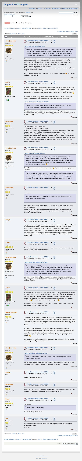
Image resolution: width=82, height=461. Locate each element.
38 (14, 33)
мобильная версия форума (70, 8)
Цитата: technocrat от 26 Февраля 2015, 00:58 (36, 353)
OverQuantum (10, 41)
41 (20, 33)
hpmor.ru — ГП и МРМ (43, 8)
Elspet (7, 242)
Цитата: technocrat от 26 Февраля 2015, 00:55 (36, 262)
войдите (28, 12)
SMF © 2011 (41, 456)
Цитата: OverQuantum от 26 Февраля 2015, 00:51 (37, 101)
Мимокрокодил (11, 312)
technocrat (9, 121)
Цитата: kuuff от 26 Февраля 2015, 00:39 (35, 46)
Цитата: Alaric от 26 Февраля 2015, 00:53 (35, 153)
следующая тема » (73, 31)
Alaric (7, 82)
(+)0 (54, 40)
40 (18, 33)
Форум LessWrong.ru (16, 4)
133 (23, 33)
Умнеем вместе (56, 8)
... (11, 33)
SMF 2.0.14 (37, 456)
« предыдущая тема (62, 31)
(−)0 (54, 42)
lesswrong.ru (32, 8)
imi (6, 418)
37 (12, 33)
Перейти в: (59, 443)
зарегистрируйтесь (9, 14)
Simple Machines (45, 456)
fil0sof (39, 28)
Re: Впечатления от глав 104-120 (38, 40)
